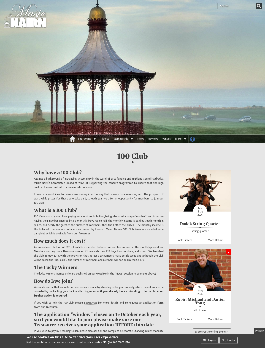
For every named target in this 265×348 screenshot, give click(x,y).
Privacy (259, 331)
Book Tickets (184, 231)
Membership (120, 129)
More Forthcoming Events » (212, 322)
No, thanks (228, 340)
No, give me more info (116, 342)
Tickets (104, 129)
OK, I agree (209, 340)
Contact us (90, 294)
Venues (166, 129)
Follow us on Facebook (194, 130)
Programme (84, 129)
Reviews (153, 129)
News (140, 129)
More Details (215, 231)
